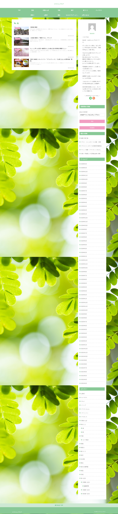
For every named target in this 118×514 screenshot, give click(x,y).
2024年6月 (84, 237)
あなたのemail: (83, 112)
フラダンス (84, 416)
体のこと (83, 424)
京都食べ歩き (86, 482)
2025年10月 (84, 179)
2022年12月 (84, 302)
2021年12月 (84, 348)
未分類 (83, 459)
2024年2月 (84, 252)
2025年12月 (84, 171)
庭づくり (83, 451)
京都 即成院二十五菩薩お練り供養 (90, 153)
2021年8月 (84, 364)
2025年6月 (84, 194)
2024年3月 (84, 248)
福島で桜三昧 (84, 138)
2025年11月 (84, 175)
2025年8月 (84, 187)
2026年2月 (84, 167)
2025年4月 (84, 202)
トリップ (83, 405)
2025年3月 (84, 206)
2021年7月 (84, 368)
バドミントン (84, 413)
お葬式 (83, 393)
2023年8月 (84, 271)
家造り (83, 447)
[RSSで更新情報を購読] (93, 98)
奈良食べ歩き (86, 493)
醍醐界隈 (86, 486)
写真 (82, 436)
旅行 (82, 455)
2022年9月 (84, 314)
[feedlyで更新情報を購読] (90, 98)
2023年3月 (84, 291)
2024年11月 (84, 221)
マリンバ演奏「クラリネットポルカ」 (91, 149)
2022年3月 (84, 337)
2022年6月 (84, 325)
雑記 (82, 470)
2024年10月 (84, 225)
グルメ (83, 401)
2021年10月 (84, 356)
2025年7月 (84, 190)
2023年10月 (84, 267)
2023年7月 (84, 275)
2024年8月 (84, 229)
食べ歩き (83, 478)
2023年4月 (84, 287)
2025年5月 (84, 198)
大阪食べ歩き (86, 490)
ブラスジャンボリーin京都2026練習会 (91, 146)
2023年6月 (84, 279)
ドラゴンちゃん (85, 409)
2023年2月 (84, 294)
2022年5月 (84, 329)
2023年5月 (84, 283)
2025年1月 (84, 214)
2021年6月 (84, 371)
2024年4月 (84, 244)
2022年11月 (84, 306)
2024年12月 (84, 217)
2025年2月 (84, 210)
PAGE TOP (59, 505)
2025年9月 (84, 183)
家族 (82, 443)
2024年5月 (84, 241)
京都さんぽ (84, 420)
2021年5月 (84, 375)
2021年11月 (84, 352)
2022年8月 (84, 318)
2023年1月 (84, 298)
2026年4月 (84, 164)
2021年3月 (84, 383)
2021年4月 (84, 379)
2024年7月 (84, 233)
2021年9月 (84, 360)
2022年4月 (84, 333)
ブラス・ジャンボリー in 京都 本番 (91, 142)
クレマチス (84, 397)
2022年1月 (84, 344)
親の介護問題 (84, 466)
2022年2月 (84, 341)
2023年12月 (84, 260)
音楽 (82, 474)
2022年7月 (84, 321)
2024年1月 (84, 256)
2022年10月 (84, 310)
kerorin (92, 33)
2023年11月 (84, 264)
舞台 (82, 463)
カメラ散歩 (86, 439)
